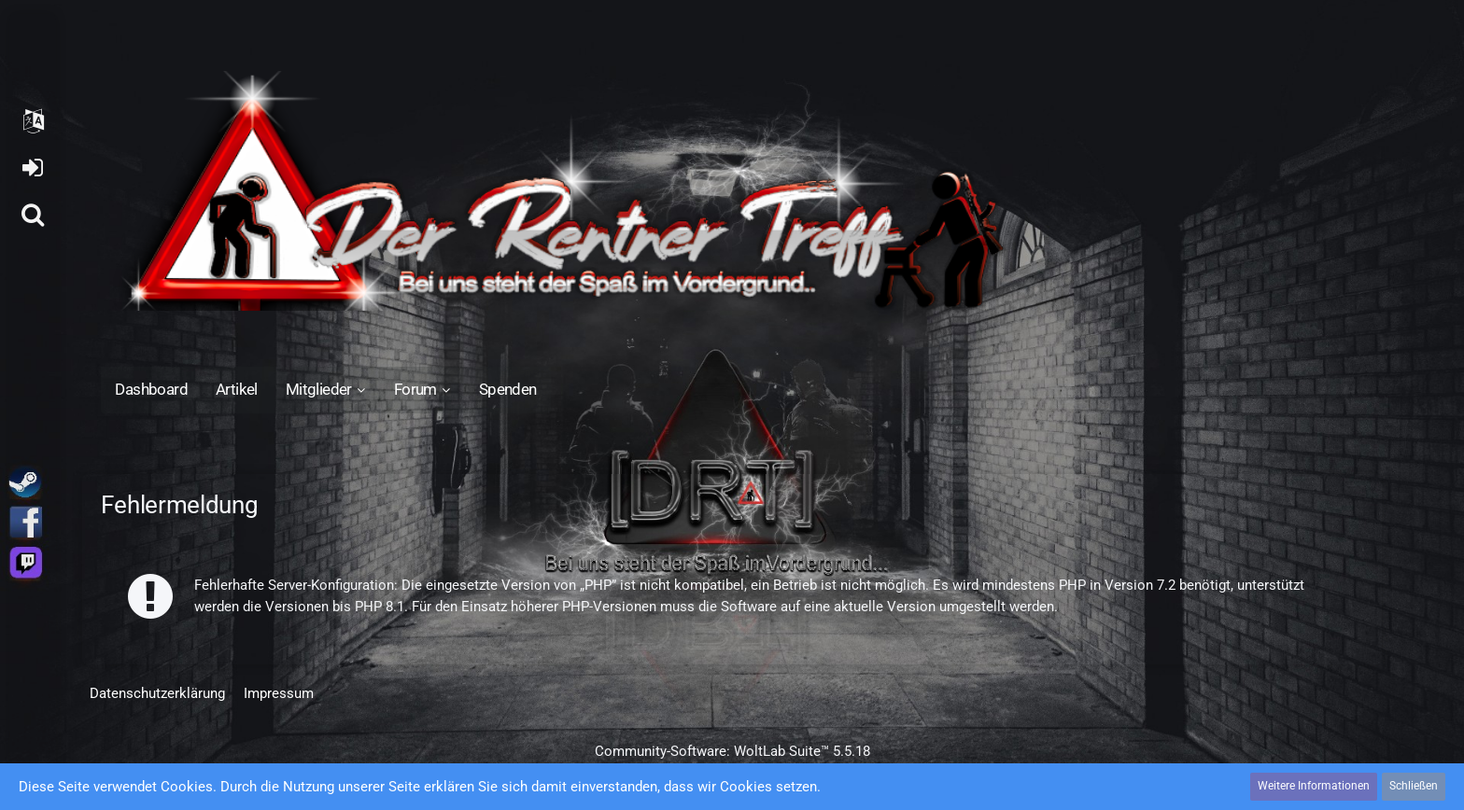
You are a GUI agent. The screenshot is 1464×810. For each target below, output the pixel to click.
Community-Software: (732, 751)
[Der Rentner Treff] (731, 191)
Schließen (1413, 785)
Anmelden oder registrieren (32, 168)
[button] (32, 121)
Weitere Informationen (1314, 785)
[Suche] (32, 214)
